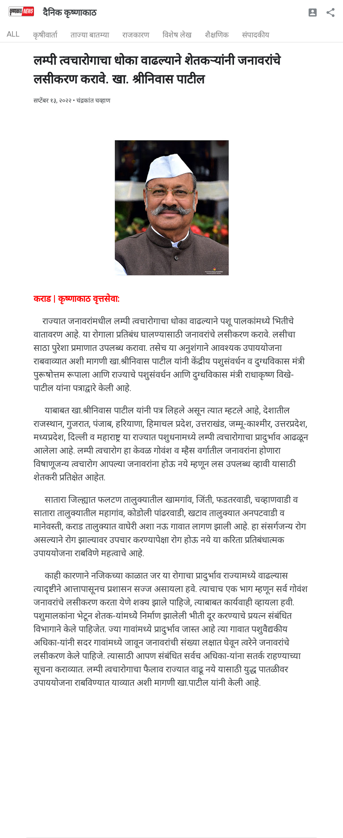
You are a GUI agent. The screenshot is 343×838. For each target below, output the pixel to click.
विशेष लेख (177, 34)
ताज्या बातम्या (90, 34)
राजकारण (135, 34)
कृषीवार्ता (45, 34)
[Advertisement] (171, 775)
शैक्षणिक (217, 34)
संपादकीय (255, 34)
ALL (13, 33)
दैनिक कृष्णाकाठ (69, 12)
